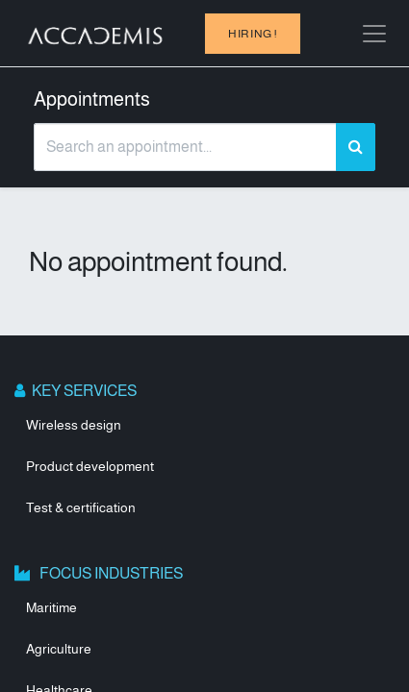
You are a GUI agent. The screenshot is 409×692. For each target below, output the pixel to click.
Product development (90, 466)
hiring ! (252, 33)
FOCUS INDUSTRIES (108, 573)
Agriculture (58, 648)
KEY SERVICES (82, 391)
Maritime (51, 607)
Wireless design (73, 424)
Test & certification (81, 507)
